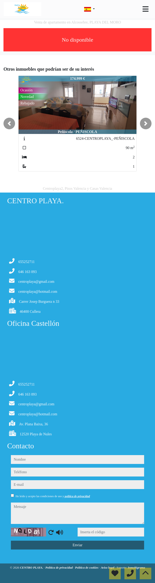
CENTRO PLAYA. (32, 567)
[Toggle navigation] (145, 9)
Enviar (77, 545)
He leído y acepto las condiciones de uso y (53, 496)
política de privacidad (77, 496)
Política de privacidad (59, 567)
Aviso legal (108, 567)
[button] (9, 123)
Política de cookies (87, 567)
